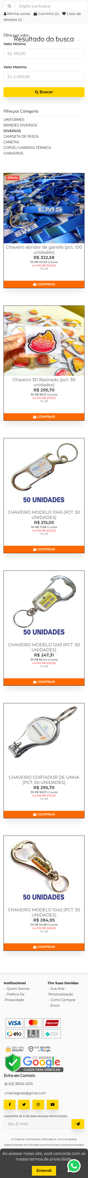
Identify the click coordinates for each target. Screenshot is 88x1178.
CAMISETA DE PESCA (21, 136)
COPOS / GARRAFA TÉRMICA (27, 148)
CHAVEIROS (13, 153)
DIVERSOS (12, 131)
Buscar (44, 92)
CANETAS (11, 142)
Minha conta (17, 13)
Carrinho (47, 13)
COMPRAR (44, 284)
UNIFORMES (14, 120)
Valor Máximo (15, 67)
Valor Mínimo (15, 44)
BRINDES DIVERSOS (20, 125)
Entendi (44, 1170)
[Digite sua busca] (51, 6)
